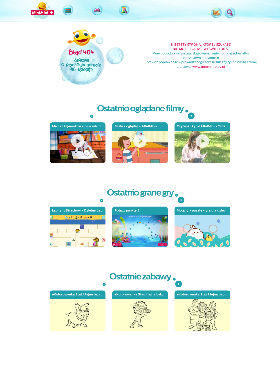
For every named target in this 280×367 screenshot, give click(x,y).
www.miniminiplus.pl (208, 67)
